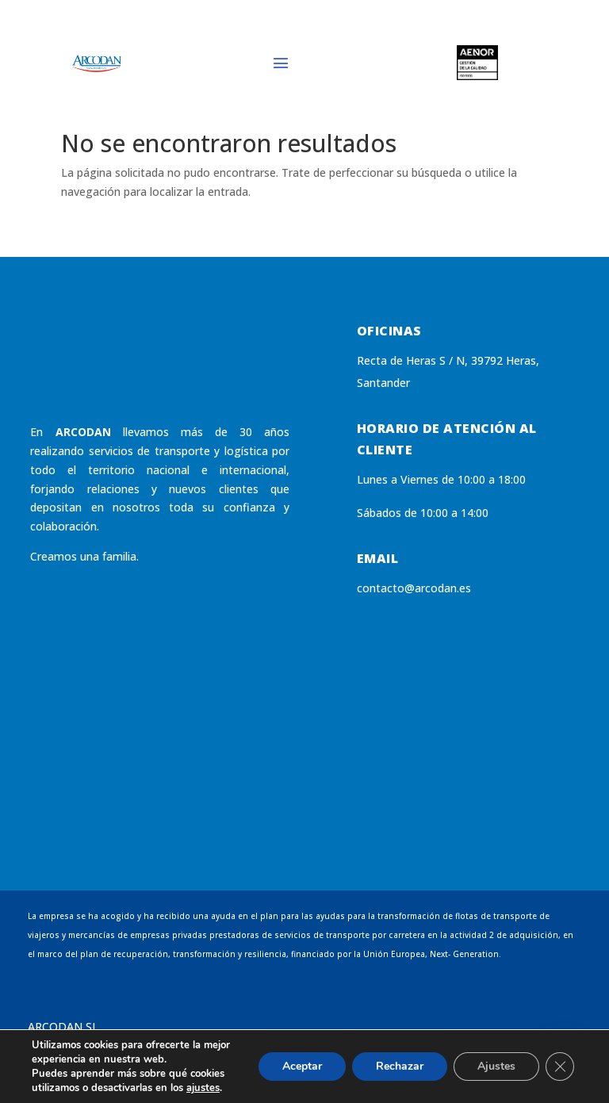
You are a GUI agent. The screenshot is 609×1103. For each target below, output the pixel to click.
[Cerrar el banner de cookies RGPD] (560, 1066)
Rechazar (399, 1066)
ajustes (203, 1088)
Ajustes (496, 1066)
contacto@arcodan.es (414, 588)
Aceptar (302, 1066)
